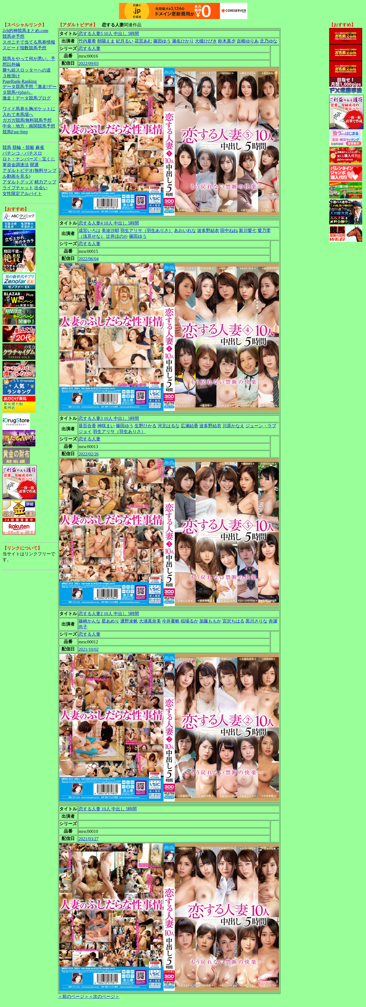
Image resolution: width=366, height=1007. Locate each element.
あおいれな (185, 230)
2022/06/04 (89, 258)
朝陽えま (106, 41)
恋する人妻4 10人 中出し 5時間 (109, 223)
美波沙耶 (110, 230)
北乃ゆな (268, 41)
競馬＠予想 (13, 36)
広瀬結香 (189, 425)
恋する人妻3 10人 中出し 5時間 (109, 418)
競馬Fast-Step (15, 131)
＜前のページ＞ (73, 996)
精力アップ (45, 182)
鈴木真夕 (227, 41)
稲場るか (189, 621)
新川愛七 (247, 230)
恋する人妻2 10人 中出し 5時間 (109, 613)
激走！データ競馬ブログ (26, 98)
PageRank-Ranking (19, 81)
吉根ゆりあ (248, 41)
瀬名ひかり (183, 41)
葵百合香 (87, 425)
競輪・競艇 (23, 147)
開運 (34, 164)
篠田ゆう (162, 41)
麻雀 (39, 147)
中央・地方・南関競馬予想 (28, 126)
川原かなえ (233, 425)
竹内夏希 (87, 41)
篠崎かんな (89, 621)
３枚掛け (11, 75)
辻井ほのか (117, 236)
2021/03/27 (89, 838)
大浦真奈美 (150, 621)
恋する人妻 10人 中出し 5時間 (108, 809)
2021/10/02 (89, 649)
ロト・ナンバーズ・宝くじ (28, 159)
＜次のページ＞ (104, 996)
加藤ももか (210, 621)
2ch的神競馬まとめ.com (25, 30)
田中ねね (229, 230)
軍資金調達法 (15, 164)
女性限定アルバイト (22, 193)
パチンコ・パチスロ (22, 153)
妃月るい (124, 41)
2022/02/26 (89, 454)
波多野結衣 (208, 230)
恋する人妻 (89, 48)
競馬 (6, 147)
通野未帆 (129, 621)
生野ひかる (146, 425)
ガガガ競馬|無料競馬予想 (27, 120)
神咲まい (106, 425)
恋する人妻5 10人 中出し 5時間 (109, 33)
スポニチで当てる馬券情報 (28, 42)
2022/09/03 (89, 63)
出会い (41, 187)
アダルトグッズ (17, 182)
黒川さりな (256, 621)
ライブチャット (17, 187)
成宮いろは (89, 230)
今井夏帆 (171, 621)
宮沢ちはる (233, 621)
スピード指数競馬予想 (24, 48)
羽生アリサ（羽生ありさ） (146, 230)
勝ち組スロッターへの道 (26, 70)
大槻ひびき (206, 41)
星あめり (110, 621)
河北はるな (169, 425)
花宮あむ (143, 41)
